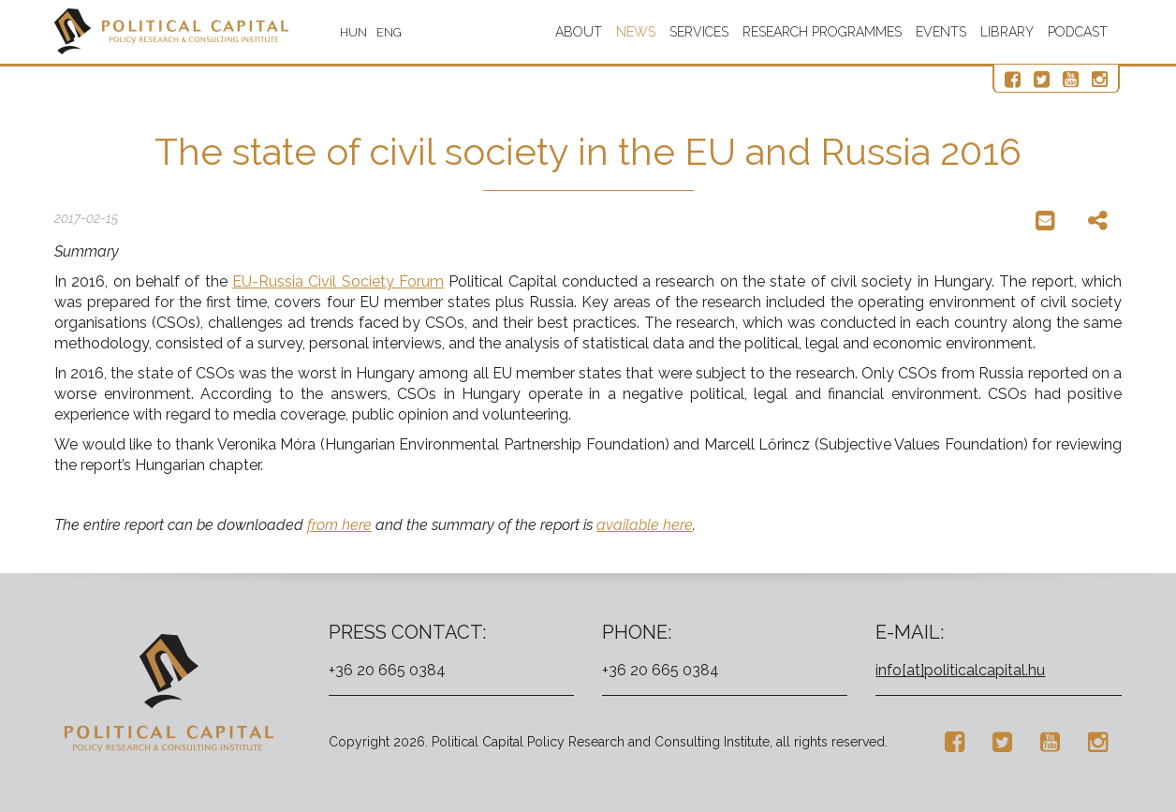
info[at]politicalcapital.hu (960, 670)
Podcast (1078, 31)
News (635, 31)
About (578, 31)
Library (1007, 31)
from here (339, 525)
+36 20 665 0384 (387, 670)
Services (698, 31)
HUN (353, 32)
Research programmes (822, 31)
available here (644, 525)
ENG (389, 32)
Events (941, 31)
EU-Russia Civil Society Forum (338, 281)
